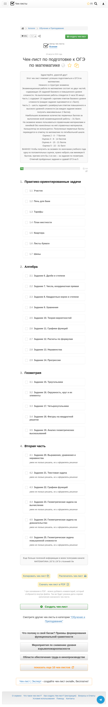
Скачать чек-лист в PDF (54, 584)
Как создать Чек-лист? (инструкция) (60, 696)
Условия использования (44, 698)
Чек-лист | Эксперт (30, 681)
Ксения (53, 46)
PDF (33, 36)
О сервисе (16, 696)
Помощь (60, 698)
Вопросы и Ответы (86, 696)
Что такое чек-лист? (32, 696)
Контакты (70, 698)
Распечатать (72, 576)
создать (76, 36)
